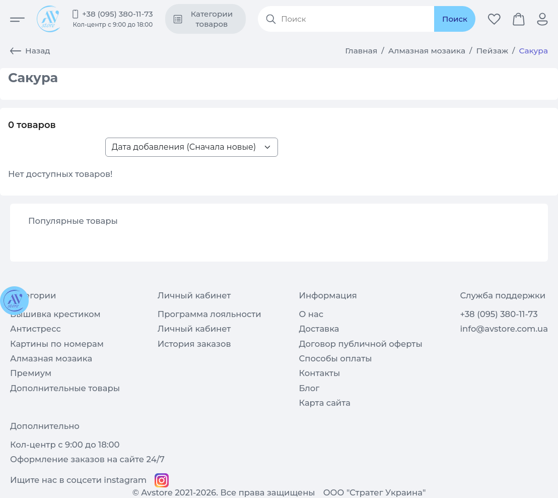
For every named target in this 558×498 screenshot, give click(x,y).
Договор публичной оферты (360, 344)
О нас (311, 314)
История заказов (194, 344)
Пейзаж (492, 50)
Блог (309, 388)
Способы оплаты (335, 358)
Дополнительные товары (65, 388)
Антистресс (35, 329)
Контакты (319, 373)
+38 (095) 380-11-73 (117, 14)
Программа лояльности (209, 314)
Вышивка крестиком (55, 314)
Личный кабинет (194, 329)
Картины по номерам (57, 344)
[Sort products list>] (191, 147)
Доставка (319, 329)
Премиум (30, 373)
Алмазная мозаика (426, 50)
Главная (361, 50)
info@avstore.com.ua (503, 329)
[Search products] (355, 19)
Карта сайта (325, 403)
